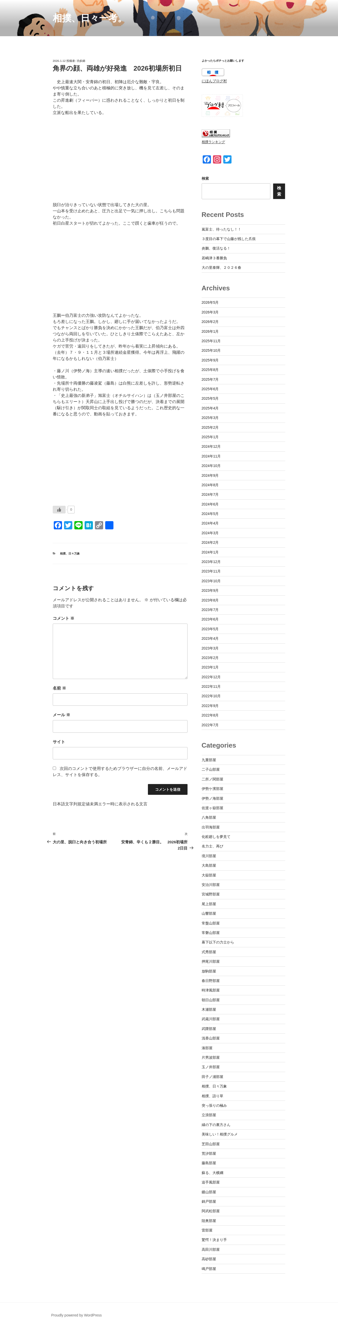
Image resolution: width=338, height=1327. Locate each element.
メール (61, 715)
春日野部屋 (211, 981)
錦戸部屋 (209, 1201)
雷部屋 (207, 1230)
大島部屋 (209, 865)
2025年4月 (210, 408)
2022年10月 (211, 696)
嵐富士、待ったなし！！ (221, 229)
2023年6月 (210, 619)
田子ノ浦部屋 (212, 1077)
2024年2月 (210, 542)
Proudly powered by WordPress (76, 1315)
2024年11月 (211, 456)
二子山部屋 (211, 769)
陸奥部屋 (209, 1221)
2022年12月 (211, 677)
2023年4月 (210, 638)
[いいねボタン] (59, 509)
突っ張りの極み (214, 1105)
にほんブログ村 (214, 81)
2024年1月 (210, 552)
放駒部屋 (209, 971)
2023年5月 (210, 629)
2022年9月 (210, 706)
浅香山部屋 (211, 1038)
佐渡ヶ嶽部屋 (212, 808)
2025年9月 (210, 360)
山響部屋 (209, 913)
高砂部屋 (209, 1259)
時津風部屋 (211, 990)
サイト (59, 742)
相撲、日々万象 (70, 553)
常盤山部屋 (211, 923)
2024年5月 (210, 514)
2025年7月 (210, 379)
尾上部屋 (209, 904)
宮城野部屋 (211, 894)
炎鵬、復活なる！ (216, 248)
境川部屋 (209, 856)
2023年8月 (210, 600)
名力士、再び (212, 846)
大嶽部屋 (209, 875)
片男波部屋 (211, 1057)
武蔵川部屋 (211, 1019)
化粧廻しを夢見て (216, 837)
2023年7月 (210, 610)
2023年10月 (211, 581)
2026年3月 (210, 312)
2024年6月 (210, 504)
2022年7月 (210, 725)
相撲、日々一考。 (90, 18)
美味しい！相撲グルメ (220, 1134)
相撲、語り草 (212, 1096)
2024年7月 (210, 494)
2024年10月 (211, 466)
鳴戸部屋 (209, 1269)
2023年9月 (210, 590)
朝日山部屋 (211, 1000)
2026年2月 (210, 322)
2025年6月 (210, 389)
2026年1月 (210, 331)
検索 (205, 178)
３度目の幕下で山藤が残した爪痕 (229, 239)
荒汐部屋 (209, 1153)
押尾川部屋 (211, 961)
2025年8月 (210, 370)
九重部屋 (209, 760)
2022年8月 (210, 715)
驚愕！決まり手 (214, 1240)
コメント (63, 618)
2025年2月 (210, 427)
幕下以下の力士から (218, 942)
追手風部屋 (211, 1182)
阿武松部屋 (211, 1211)
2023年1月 (210, 667)
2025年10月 (211, 350)
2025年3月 (210, 418)
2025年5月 (210, 398)
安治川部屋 (211, 885)
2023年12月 (211, 562)
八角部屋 (209, 817)
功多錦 (81, 60)
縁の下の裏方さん (216, 1125)
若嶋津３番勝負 (214, 258)
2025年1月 (210, 437)
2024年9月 (210, 475)
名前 (59, 688)
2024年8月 (210, 485)
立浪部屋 (209, 1115)
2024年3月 (210, 533)
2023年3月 (210, 648)
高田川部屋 (211, 1249)
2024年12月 (211, 446)
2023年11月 (211, 571)
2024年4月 (210, 523)
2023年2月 (210, 658)
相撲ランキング (213, 142)
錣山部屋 (209, 1192)
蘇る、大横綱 (212, 1173)
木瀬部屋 (209, 1009)
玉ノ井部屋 (211, 1067)
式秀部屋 (209, 952)
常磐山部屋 (211, 933)
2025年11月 (211, 341)
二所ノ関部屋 (212, 779)
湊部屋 (207, 1048)
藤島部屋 (209, 1163)
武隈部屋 (209, 1029)
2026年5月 (210, 302)
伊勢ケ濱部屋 (212, 789)
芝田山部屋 (211, 1144)
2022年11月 (211, 686)
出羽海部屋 (211, 827)
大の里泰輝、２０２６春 (221, 267)
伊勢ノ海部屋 (212, 798)
